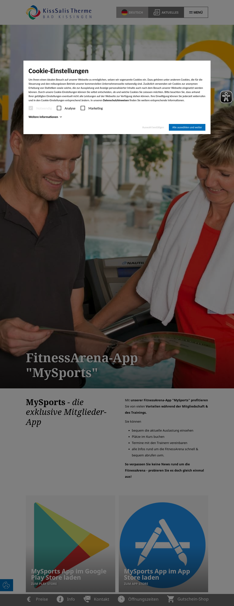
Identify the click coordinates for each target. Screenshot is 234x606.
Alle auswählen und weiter (187, 127)
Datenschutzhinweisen (116, 100)
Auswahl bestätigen (153, 127)
